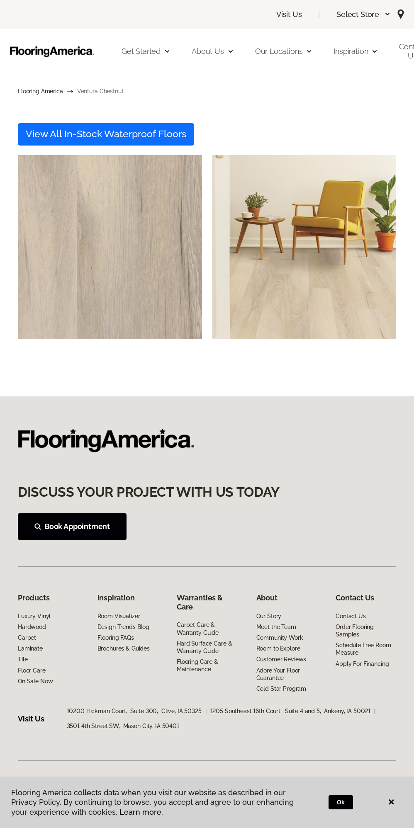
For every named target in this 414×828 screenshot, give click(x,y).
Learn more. (141, 812)
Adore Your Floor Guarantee (278, 674)
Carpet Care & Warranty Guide (198, 629)
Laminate (30, 648)
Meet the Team (276, 627)
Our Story (269, 616)
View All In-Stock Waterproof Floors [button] (106, 134)
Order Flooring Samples (355, 631)
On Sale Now (35, 681)
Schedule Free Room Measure (363, 649)
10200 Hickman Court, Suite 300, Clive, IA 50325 (134, 711)
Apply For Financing (362, 663)
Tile (22, 659)
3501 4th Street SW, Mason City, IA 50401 (123, 726)
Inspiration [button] (356, 51)
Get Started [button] (146, 51)
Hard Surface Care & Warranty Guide (204, 647)
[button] (363, 14)
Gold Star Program (281, 688)
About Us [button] (213, 51)
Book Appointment (72, 526)
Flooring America (40, 91)
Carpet (27, 637)
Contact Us (351, 616)
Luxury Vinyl (34, 616)
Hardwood (32, 627)
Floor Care (32, 670)
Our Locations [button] (284, 51)
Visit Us (289, 14)
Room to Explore (278, 648)
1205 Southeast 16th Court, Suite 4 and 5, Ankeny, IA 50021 (290, 711)
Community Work (279, 637)
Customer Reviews (281, 659)
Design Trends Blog (123, 627)
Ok (341, 802)
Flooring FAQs (115, 637)
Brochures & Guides (123, 648)
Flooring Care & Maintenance (197, 665)
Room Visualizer (118, 616)
